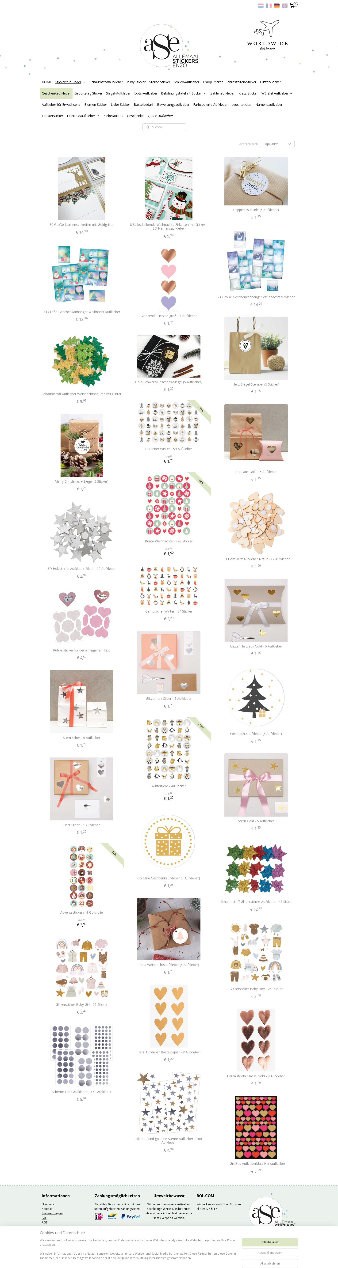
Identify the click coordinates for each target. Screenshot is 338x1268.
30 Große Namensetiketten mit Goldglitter (82, 225)
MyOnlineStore (225, 1259)
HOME (47, 82)
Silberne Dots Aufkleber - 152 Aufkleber (81, 1092)
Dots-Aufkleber (145, 93)
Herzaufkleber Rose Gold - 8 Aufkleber (256, 1076)
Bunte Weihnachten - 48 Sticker (169, 541)
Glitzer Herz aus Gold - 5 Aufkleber (256, 646)
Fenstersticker (52, 116)
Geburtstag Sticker (88, 93)
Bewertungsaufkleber (173, 104)
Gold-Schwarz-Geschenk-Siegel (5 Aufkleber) (168, 382)
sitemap (155, 1259)
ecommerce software (183, 1259)
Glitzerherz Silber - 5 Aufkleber (169, 699)
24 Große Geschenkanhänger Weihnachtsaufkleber (256, 297)
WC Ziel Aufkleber (277, 93)
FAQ (44, 1218)
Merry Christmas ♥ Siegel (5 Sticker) (82, 482)
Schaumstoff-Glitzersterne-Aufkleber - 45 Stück (256, 902)
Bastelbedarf (143, 104)
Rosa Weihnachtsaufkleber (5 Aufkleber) (168, 965)
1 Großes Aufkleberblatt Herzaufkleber (256, 1164)
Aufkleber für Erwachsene (61, 104)
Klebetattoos (113, 116)
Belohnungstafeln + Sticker (184, 93)
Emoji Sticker (213, 82)
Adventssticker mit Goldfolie (82, 913)
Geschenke (135, 116)
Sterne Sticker (159, 82)
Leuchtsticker (241, 104)
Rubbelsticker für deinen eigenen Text (81, 650)
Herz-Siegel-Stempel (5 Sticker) (256, 384)
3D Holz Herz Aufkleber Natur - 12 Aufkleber (256, 559)
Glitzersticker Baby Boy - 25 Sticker (256, 989)
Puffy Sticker (136, 82)
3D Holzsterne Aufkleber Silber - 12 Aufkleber (82, 569)
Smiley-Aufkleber (186, 82)
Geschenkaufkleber (56, 93)
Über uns (48, 1204)
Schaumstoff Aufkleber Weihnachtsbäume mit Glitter (82, 394)
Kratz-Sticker (248, 93)
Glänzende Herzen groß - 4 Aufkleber (169, 316)
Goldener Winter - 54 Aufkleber (169, 449)
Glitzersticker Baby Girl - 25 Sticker (82, 1005)
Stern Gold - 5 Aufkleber (256, 821)
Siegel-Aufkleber (118, 93)
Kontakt (47, 1209)
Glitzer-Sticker (270, 82)
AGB (45, 1222)
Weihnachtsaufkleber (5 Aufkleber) (256, 734)
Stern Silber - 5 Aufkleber (81, 738)
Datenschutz (50, 1227)
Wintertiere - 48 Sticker (169, 786)
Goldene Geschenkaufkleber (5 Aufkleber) (169, 878)
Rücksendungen (52, 1213)
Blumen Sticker (95, 104)
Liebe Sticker (120, 104)
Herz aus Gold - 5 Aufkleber (256, 472)
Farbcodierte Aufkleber (210, 104)
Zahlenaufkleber (222, 93)
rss (165, 1259)
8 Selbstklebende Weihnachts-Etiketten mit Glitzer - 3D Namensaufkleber (168, 227)
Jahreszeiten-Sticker (241, 82)
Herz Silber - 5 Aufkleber (82, 825)
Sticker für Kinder (70, 82)
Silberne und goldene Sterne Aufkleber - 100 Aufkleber (169, 1141)
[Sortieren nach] (277, 144)
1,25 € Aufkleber (160, 116)
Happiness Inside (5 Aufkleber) (256, 210)
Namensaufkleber (268, 104)
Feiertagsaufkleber (83, 116)
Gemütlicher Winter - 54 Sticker (168, 611)
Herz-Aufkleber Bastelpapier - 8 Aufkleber (169, 1052)
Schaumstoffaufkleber (106, 82)
